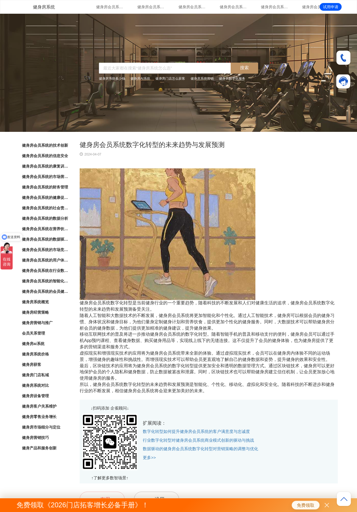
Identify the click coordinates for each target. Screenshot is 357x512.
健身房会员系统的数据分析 (45, 218)
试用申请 (330, 7)
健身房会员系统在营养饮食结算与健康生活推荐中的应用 (45, 229)
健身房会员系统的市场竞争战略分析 (45, 249)
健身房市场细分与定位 (41, 427)
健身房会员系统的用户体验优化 (45, 260)
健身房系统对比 (35, 385)
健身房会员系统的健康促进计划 (316, 7)
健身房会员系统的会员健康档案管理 (45, 291)
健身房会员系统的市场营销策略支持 (233, 7)
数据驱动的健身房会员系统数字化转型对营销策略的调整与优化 (200, 448)
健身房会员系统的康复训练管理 (192, 7)
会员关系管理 (33, 333)
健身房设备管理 (35, 396)
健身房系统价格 (35, 354)
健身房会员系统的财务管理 (274, 7)
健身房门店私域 (35, 375)
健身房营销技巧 (35, 437)
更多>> (149, 457)
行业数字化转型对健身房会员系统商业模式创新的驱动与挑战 (198, 440)
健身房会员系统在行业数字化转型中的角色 (45, 270)
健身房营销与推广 (37, 323)
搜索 (244, 67)
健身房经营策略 (35, 312)
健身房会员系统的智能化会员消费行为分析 (45, 281)
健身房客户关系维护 (39, 406)
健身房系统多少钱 (112, 78)
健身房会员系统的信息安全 (151, 7)
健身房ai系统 (33, 343)
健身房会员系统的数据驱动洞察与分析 (45, 239)
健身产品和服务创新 (39, 448)
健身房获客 (31, 364)
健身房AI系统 (140, 78)
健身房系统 (44, 7)
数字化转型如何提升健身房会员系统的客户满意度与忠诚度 (196, 431)
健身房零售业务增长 (39, 416)
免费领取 (305, 505)
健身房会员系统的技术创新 (110, 7)
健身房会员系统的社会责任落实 (45, 208)
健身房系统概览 (35, 302)
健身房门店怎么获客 (170, 78)
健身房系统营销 (202, 78)
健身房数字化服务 (232, 78)
